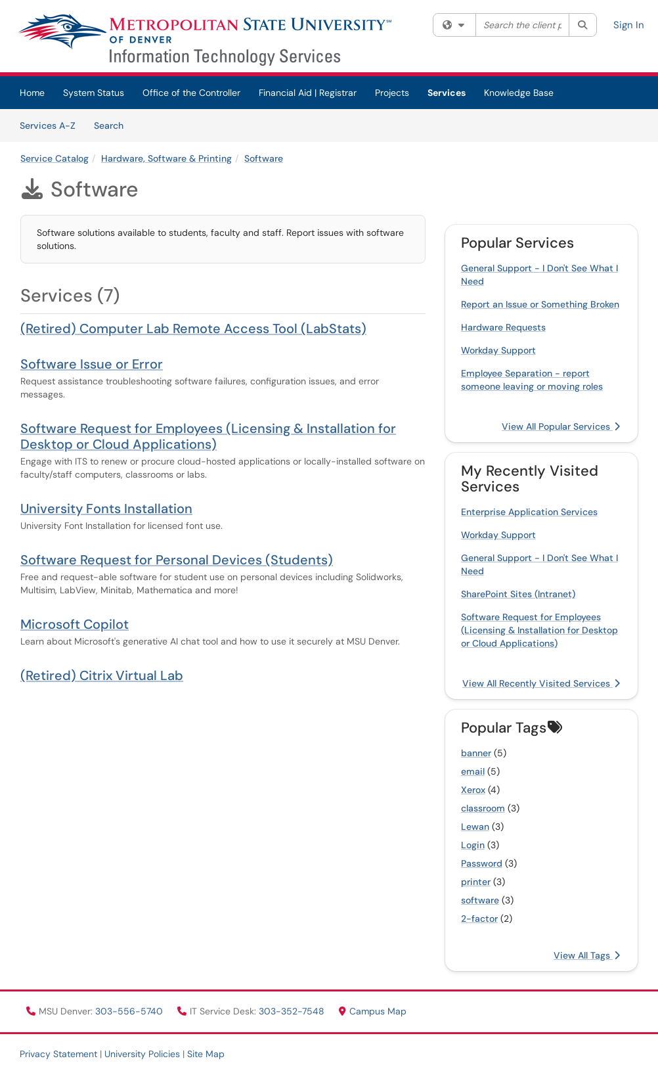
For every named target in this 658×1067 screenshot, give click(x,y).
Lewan (475, 826)
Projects (392, 93)
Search (113, 124)
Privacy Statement (58, 1054)
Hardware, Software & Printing (166, 158)
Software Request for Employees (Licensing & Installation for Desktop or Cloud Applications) (208, 436)
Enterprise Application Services (529, 512)
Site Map (206, 1054)
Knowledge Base (519, 93)
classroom (483, 808)
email (473, 771)
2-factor (479, 918)
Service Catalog (54, 158)
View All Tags (587, 955)
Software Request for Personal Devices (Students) (176, 559)
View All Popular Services (561, 426)
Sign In (628, 25)
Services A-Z (48, 125)
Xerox (473, 790)
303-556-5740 (130, 1011)
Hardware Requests (503, 327)
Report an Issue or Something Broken (540, 304)
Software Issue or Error (91, 364)
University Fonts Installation (106, 508)
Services (447, 93)
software (480, 900)
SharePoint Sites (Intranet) (518, 594)
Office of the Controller (191, 93)
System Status (93, 93)
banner (476, 753)
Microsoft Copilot (74, 624)
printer (476, 882)
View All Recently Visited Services (541, 683)
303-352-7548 (293, 1011)
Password (481, 863)
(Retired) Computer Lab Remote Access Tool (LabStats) (193, 328)
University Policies (142, 1054)
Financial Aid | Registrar (308, 93)
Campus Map (372, 1011)
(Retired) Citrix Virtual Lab (101, 675)
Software (263, 158)
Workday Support (498, 350)
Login (473, 845)
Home (32, 93)
